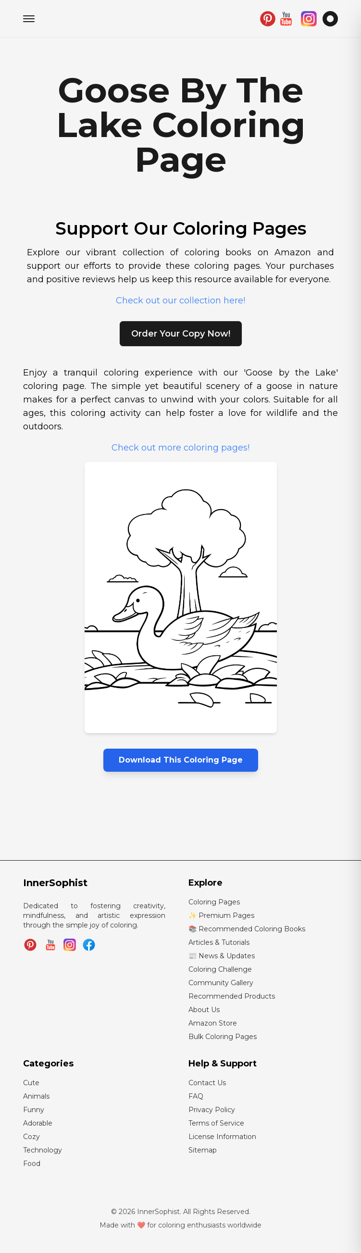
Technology (42, 1150)
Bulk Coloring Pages (222, 1036)
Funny (33, 1109)
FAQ (195, 1096)
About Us (204, 1009)
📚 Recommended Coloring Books (246, 929)
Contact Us (207, 1082)
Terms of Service (216, 1123)
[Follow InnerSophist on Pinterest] (30, 945)
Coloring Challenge (220, 969)
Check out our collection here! (180, 300)
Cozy (31, 1136)
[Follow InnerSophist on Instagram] (69, 945)
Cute (31, 1082)
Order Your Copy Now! (180, 333)
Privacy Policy (211, 1109)
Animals (36, 1096)
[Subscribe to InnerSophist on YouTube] (50, 945)
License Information (222, 1136)
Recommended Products (231, 996)
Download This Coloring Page (181, 759)
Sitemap (202, 1150)
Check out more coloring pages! (180, 447)
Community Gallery (220, 982)
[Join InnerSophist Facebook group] (89, 945)
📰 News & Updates (221, 956)
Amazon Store (212, 1023)
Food (31, 1163)
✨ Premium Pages (221, 915)
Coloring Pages (214, 902)
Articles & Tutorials (218, 942)
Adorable (37, 1123)
